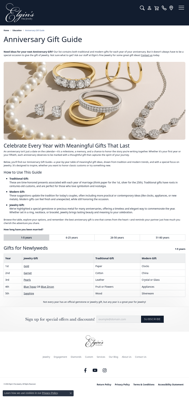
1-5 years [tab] (26, 237)
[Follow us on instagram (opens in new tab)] (104, 370)
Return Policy (104, 384)
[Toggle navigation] (179, 8)
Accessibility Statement (171, 384)
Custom (89, 356)
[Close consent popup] (71, 393)
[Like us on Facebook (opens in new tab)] (85, 370)
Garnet (28, 273)
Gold (26, 266)
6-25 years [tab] (72, 237)
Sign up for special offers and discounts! (60, 319)
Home (6, 30)
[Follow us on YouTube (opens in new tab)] (95, 370)
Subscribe (152, 319)
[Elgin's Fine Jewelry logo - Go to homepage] (68, 12)
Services (101, 356)
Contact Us (140, 356)
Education (17, 30)
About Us (126, 356)
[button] (139, 8)
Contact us (146, 55)
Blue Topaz (30, 286)
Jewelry (46, 356)
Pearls (27, 279)
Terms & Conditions (143, 384)
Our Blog (113, 356)
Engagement (60, 356)
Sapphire (29, 293)
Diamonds (76, 356)
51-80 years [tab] (162, 237)
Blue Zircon (47, 286)
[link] (161, 8)
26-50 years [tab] (117, 237)
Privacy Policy (122, 384)
